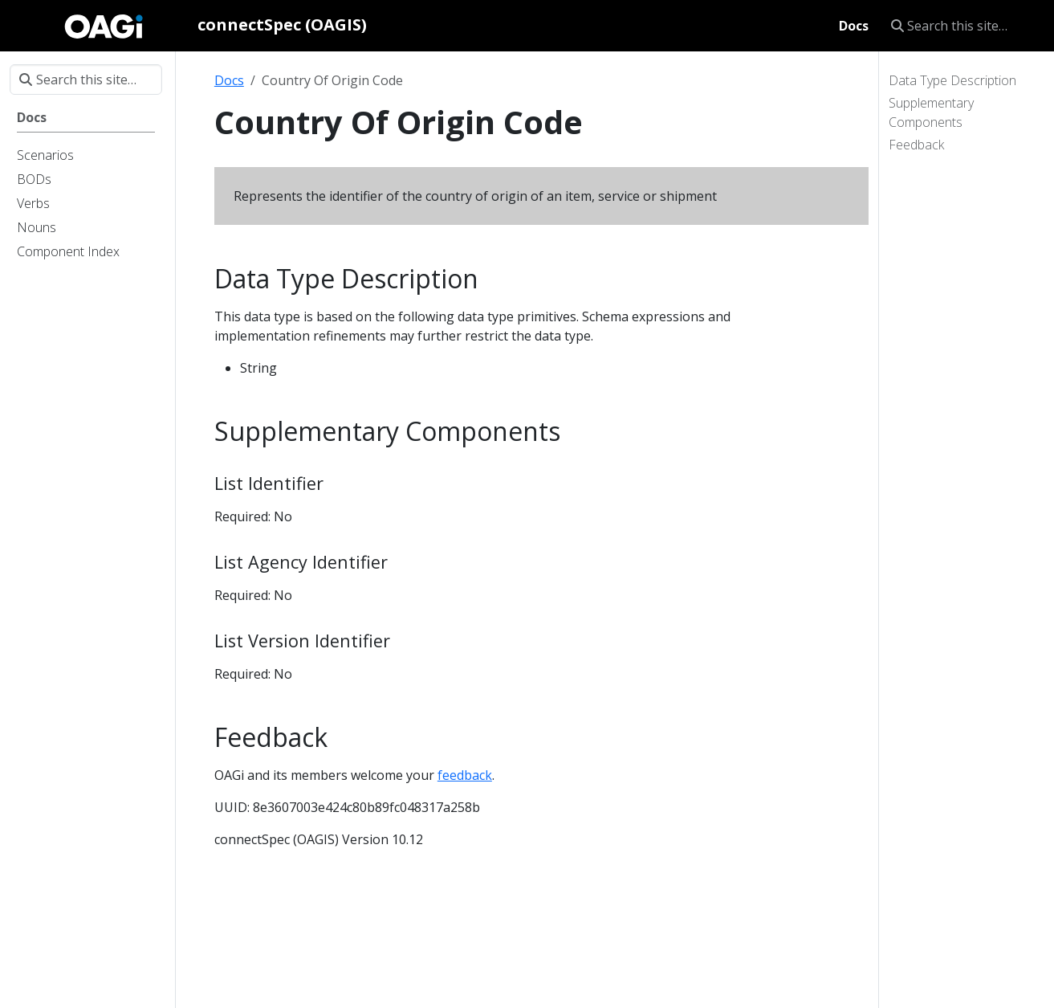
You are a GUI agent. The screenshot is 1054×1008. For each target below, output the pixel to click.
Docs (229, 80)
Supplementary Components (931, 112)
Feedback (916, 144)
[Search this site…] (962, 25)
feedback (464, 775)
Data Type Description (952, 80)
